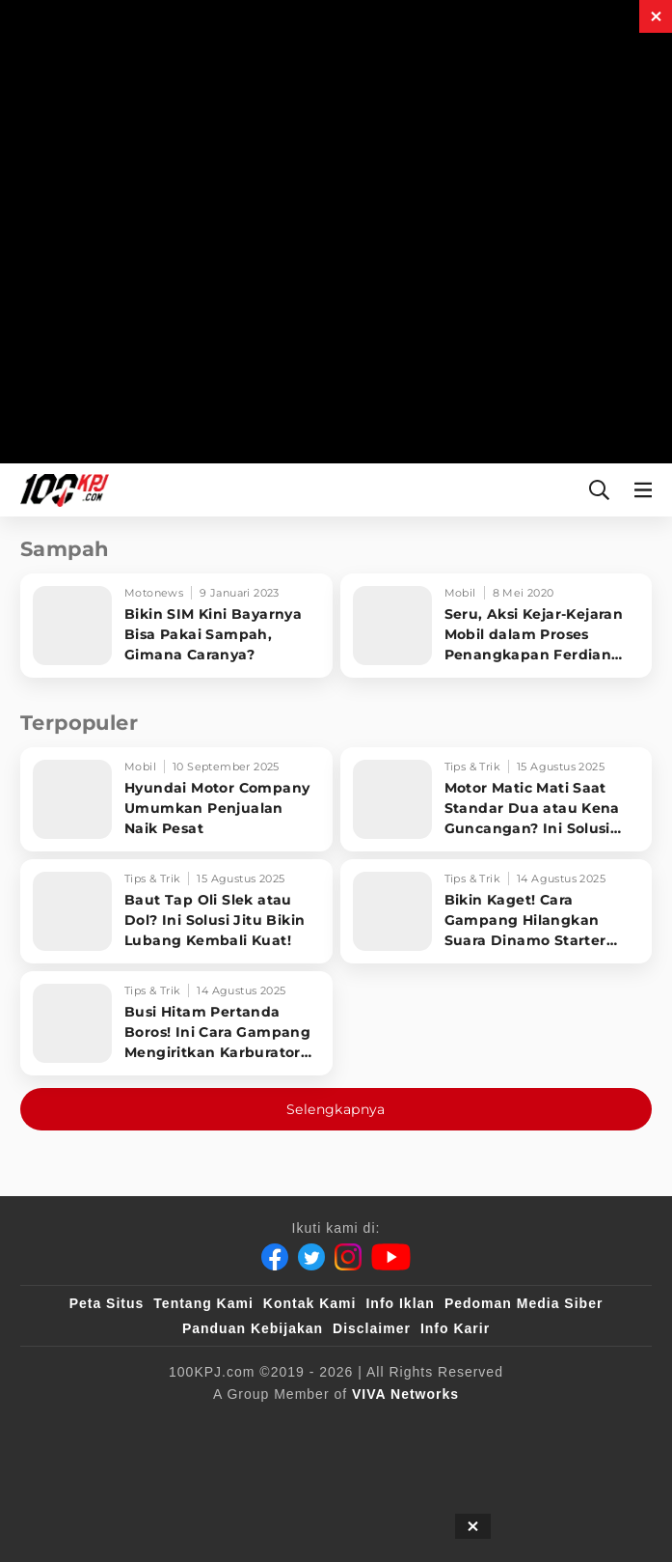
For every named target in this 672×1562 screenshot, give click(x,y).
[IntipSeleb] (328, 1464)
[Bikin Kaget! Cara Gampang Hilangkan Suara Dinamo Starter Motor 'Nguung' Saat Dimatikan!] (496, 911)
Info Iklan (399, 1303)
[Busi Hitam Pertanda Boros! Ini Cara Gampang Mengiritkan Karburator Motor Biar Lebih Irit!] (176, 1023)
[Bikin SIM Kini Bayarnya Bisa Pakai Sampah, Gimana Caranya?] (176, 625)
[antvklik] (234, 1464)
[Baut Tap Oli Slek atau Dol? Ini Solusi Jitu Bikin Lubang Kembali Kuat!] (176, 911)
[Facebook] (274, 1256)
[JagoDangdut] (429, 1464)
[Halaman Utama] (60, 489)
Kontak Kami (310, 1303)
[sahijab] (273, 1426)
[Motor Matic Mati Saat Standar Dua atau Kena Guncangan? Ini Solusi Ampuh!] (496, 799)
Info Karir (455, 1328)
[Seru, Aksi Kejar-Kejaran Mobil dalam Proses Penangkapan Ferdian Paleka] (496, 625)
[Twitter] (311, 1256)
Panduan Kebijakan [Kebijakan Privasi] (252, 1328)
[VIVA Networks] (405, 1394)
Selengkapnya (336, 1109)
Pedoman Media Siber (523, 1303)
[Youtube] (391, 1256)
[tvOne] (514, 1426)
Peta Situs (107, 1303)
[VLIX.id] (361, 1426)
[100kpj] (194, 1426)
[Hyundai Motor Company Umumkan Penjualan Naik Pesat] (176, 799)
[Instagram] (348, 1256)
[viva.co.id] (103, 1426)
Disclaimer (372, 1328)
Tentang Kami (203, 1303)
